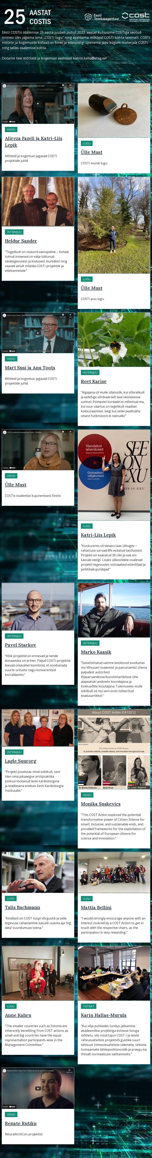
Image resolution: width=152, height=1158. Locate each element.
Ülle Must (91, 152)
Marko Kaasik (96, 652)
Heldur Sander (21, 241)
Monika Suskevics (101, 804)
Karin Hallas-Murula (104, 1015)
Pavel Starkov (20, 645)
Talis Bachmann (22, 907)
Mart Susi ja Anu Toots (30, 367)
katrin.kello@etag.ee (89, 58)
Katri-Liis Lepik (98, 535)
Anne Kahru (18, 1015)
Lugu (86, 143)
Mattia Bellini (96, 907)
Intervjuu (14, 232)
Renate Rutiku (21, 1123)
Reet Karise (93, 381)
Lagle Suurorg (20, 761)
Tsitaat (88, 1006)
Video (11, 129)
